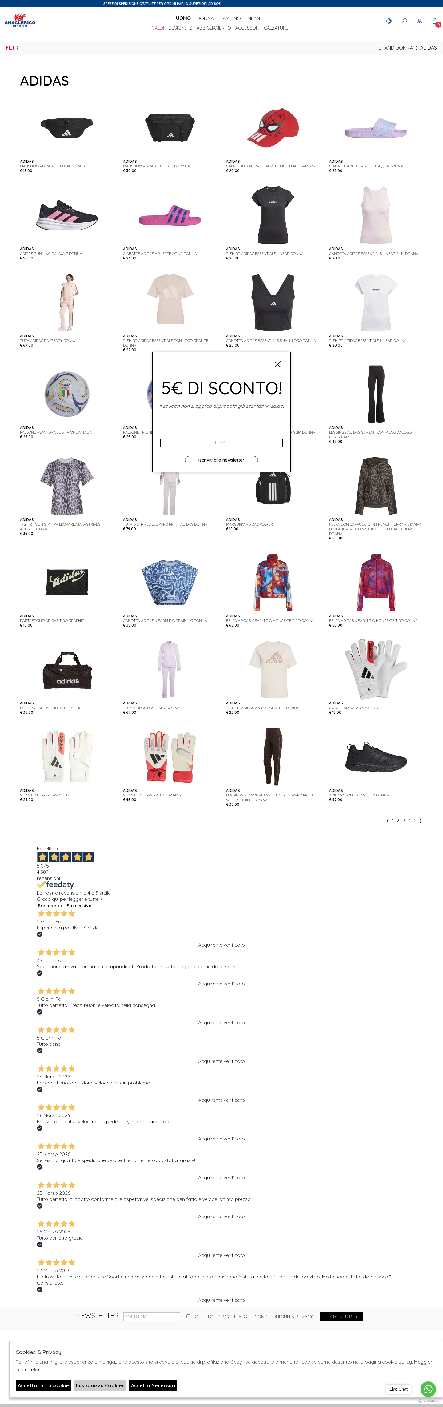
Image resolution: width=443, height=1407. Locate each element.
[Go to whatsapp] (428, 1389)
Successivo (79, 905)
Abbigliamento (214, 28)
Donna (205, 18)
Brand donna (395, 48)
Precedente (51, 905)
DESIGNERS (180, 28)
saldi (158, 28)
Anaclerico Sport (20, 27)
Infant (255, 18)
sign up (343, 1317)
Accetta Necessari (153, 1385)
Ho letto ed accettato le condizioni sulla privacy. (249, 1317)
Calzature (276, 28)
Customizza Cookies (100, 1385)
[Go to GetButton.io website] (428, 1401)
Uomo (183, 18)
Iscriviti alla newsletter (221, 460)
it (375, 21)
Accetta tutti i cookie (43, 1385)
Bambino (230, 18)
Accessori (247, 28)
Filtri (15, 48)
